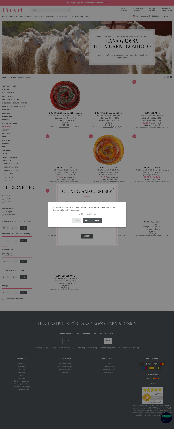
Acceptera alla (92, 220)
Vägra (77, 220)
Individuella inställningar (87, 214)
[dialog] (87, 214)
